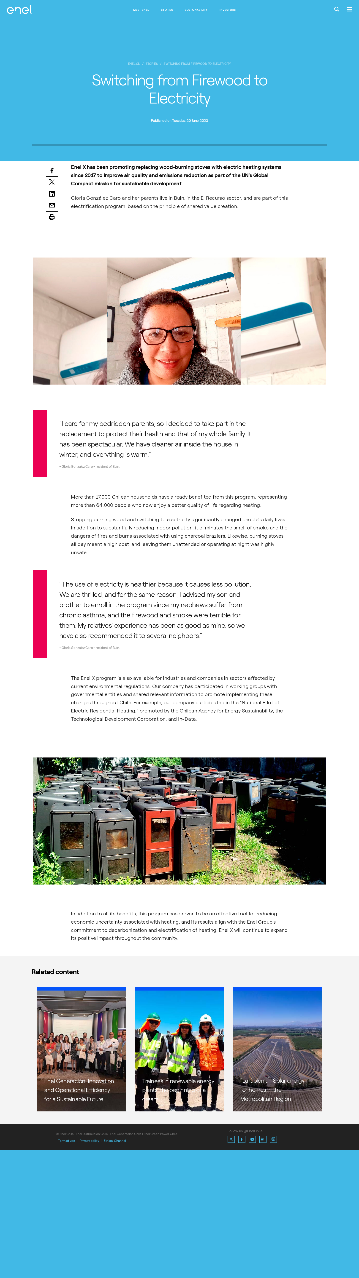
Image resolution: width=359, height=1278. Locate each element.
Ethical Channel (115, 1269)
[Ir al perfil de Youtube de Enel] (252, 1267)
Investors (228, 9)
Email (52, 334)
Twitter (52, 310)
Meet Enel (141, 9)
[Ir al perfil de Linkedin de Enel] (263, 1267)
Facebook (52, 298)
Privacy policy (89, 1269)
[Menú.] (349, 10)
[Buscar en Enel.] (336, 10)
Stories (167, 9)
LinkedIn (52, 322)
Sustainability (196, 9)
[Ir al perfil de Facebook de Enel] (241, 1267)
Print (52, 345)
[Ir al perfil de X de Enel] (231, 1267)
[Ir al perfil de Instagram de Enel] (273, 1267)
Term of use (66, 1269)
